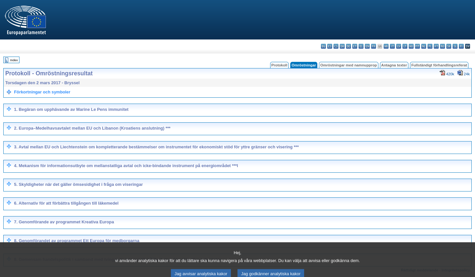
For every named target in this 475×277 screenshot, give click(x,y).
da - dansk (342, 46)
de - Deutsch (348, 46)
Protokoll (279, 65)
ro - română (442, 46)
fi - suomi (461, 46)
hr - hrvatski (386, 46)
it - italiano (392, 46)
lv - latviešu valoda (398, 46)
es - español (329, 46)
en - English (367, 46)
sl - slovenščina (455, 46)
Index (14, 60)
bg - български (323, 46)
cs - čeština (335, 46)
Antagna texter (394, 65)
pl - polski (430, 46)
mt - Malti (417, 46)
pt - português (436, 46)
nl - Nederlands (423, 46)
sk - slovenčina (448, 46)
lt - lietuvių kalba (404, 46)
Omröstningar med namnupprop (348, 65)
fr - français (373, 46)
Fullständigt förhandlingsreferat (439, 65)
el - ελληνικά (361, 46)
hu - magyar (411, 46)
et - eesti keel (354, 46)
